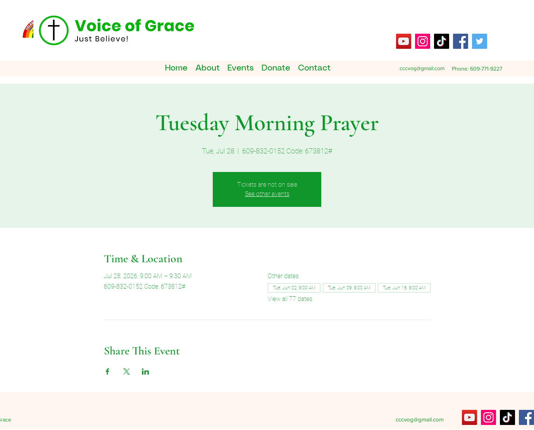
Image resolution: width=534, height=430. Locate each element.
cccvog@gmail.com (422, 68)
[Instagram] (422, 41)
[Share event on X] (126, 371)
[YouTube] (403, 41)
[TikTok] (441, 41)
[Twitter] (479, 41)
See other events (267, 194)
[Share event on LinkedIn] (145, 371)
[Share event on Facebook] (107, 371)
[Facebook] (460, 41)
